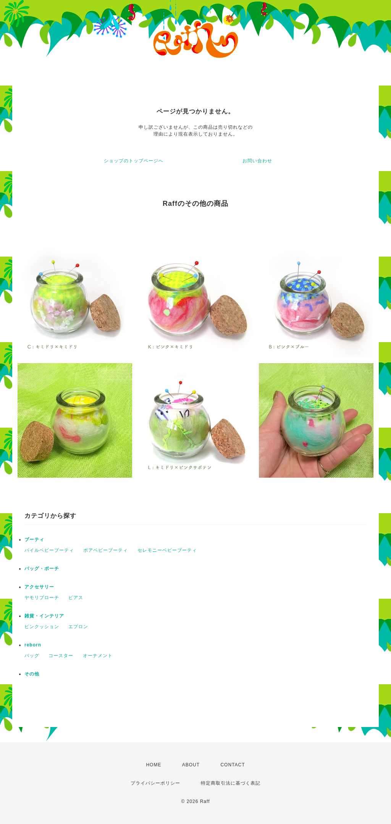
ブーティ (34, 539)
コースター (60, 655)
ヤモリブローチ (41, 597)
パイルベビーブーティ (49, 550)
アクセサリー (39, 587)
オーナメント (98, 655)
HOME (153, 764)
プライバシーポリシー (155, 783)
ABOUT (191, 764)
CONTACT (232, 764)
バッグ (31, 655)
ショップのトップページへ (133, 160)
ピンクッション (41, 626)
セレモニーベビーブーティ (167, 550)
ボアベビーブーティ (105, 550)
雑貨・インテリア (44, 616)
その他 (31, 674)
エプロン (78, 626)
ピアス (75, 597)
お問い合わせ (257, 160)
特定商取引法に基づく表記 (230, 783)
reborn (32, 645)
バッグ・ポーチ (41, 568)
